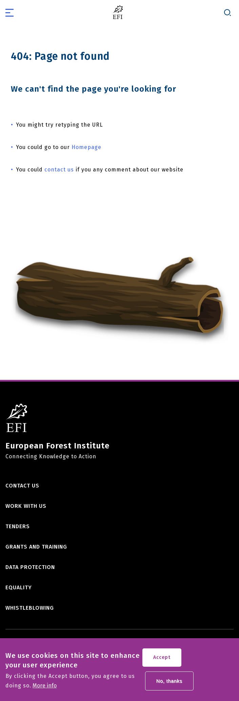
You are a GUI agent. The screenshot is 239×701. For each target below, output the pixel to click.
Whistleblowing (29, 608)
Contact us (22, 485)
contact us (59, 169)
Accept (162, 660)
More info (45, 688)
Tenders (17, 526)
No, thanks (169, 683)
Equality (18, 587)
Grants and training (36, 546)
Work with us (25, 506)
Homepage (86, 147)
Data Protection (30, 567)
